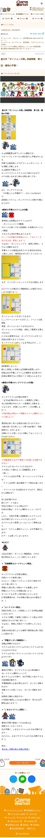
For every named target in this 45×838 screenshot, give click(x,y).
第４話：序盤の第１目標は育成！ (16, 750)
